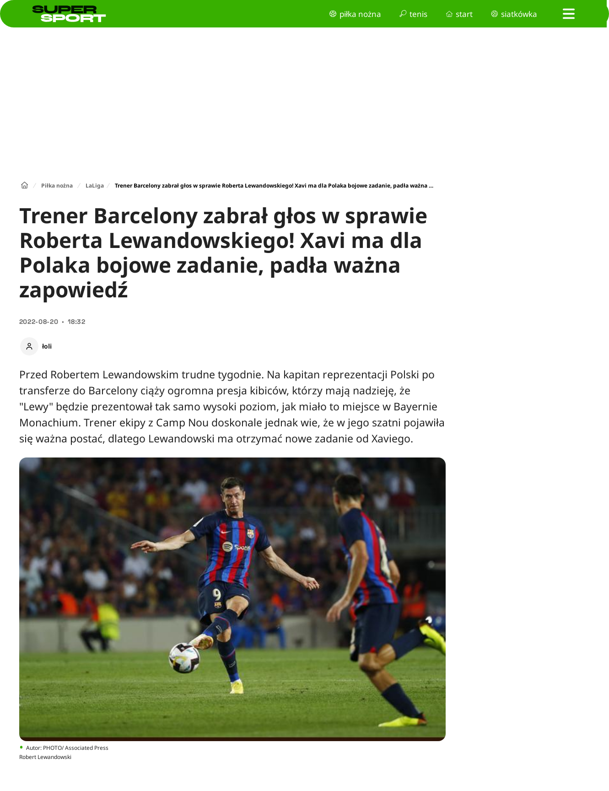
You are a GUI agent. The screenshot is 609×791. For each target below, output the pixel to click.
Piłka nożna (57, 185)
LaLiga (95, 185)
